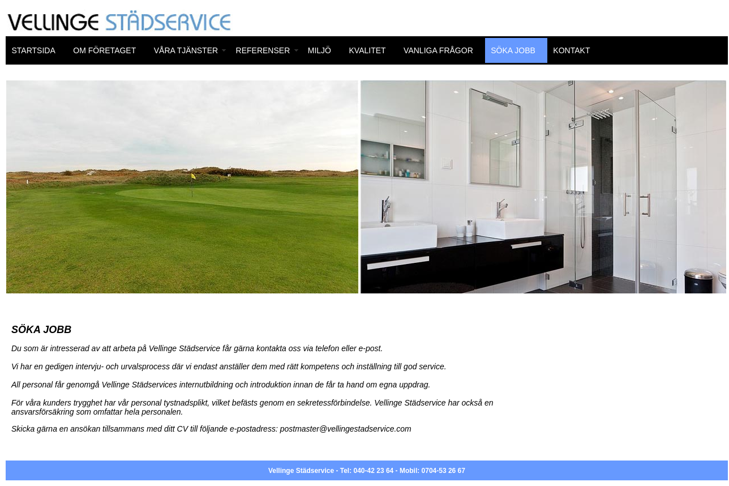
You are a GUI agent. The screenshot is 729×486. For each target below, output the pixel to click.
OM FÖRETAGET (104, 50)
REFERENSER (263, 50)
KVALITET (367, 50)
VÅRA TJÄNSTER (186, 50)
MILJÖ (319, 50)
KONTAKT (571, 50)
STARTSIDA (33, 50)
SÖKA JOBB (513, 50)
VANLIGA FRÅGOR (438, 50)
